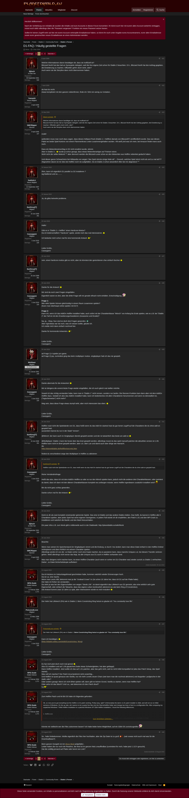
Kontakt (109, 785)
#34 (163, 538)
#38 (163, 660)
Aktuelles (48, 10)
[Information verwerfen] (163, 19)
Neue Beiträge (28, 14)
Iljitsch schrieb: (48, 117)
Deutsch (28, 785)
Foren (38, 10)
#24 (163, 167)
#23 (163, 112)
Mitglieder (62, 10)
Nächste (51, 54)
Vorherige (29, 54)
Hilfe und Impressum (149, 785)
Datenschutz (136, 785)
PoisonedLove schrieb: (51, 629)
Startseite (29, 10)
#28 (163, 283)
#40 (163, 732)
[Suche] (160, 10)
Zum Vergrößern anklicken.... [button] (103, 719)
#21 (163, 58)
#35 (163, 570)
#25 (163, 194)
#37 (163, 624)
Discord (74, 10)
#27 (163, 256)
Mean (27, 49)
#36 (163, 597)
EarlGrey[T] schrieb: (50, 464)
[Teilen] (159, 58)
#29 (163, 349)
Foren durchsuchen (42, 14)
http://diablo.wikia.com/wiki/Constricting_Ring (62, 642)
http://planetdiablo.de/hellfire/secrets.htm (59, 449)
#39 (163, 692)
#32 (163, 459)
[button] (54, 10)
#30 (163, 379)
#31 (163, 422)
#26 (163, 221)
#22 (163, 85)
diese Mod (70, 744)
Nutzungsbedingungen (122, 785)
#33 (163, 511)
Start (160, 785)
